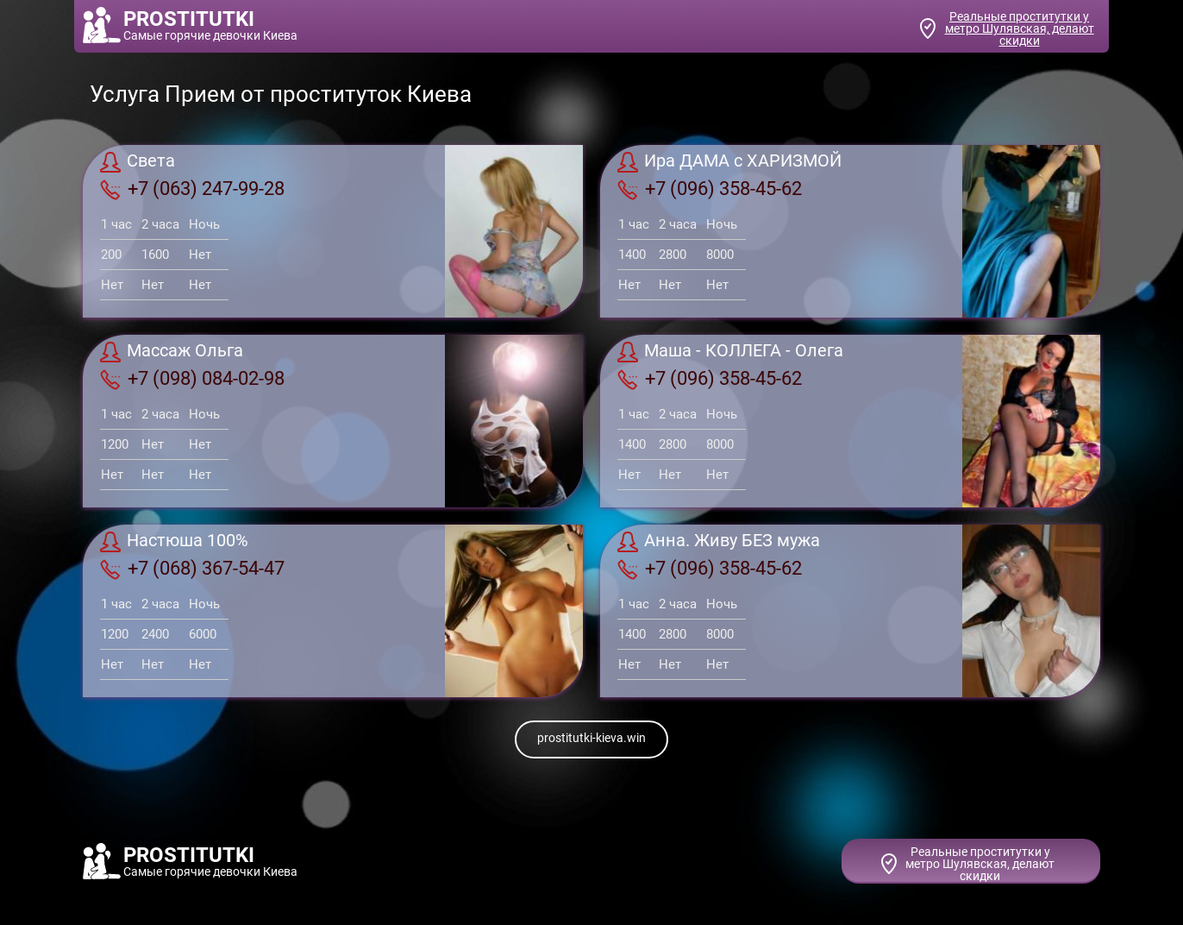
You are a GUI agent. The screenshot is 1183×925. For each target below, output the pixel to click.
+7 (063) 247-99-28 (192, 189)
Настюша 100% (174, 542)
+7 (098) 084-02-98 (192, 379)
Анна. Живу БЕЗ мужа (718, 542)
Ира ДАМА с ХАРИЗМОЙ (729, 162)
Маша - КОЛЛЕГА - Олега (730, 352)
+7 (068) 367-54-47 (192, 568)
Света (137, 162)
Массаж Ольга (171, 352)
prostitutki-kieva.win (591, 738)
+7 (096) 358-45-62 (709, 189)
